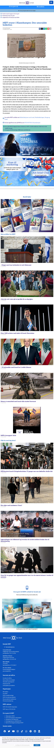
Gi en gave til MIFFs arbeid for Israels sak (27, 592)
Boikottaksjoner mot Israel (27, 117)
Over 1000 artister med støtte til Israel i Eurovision (17, 333)
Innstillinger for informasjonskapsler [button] (22, 745)
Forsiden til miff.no (7, 678)
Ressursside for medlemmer (9, 699)
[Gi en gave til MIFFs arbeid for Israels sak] (27, 587)
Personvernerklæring (8, 701)
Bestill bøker (27, 197)
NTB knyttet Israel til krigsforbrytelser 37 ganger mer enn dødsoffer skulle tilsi (27, 471)
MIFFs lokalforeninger (8, 695)
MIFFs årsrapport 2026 (8, 435)
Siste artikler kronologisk (9, 680)
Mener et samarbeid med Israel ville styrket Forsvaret (18, 401)
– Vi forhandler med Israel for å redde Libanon (16, 367)
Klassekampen (36, 122)
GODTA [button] (36, 745)
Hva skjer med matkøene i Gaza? (11, 505)
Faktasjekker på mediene (9, 685)
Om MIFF (5, 693)
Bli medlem (40, 7)
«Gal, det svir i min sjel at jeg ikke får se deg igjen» (17, 299)
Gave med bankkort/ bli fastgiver (13, 717)
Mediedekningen (39, 117)
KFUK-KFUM (28, 122)
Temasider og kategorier (8, 681)
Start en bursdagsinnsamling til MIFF (14, 722)
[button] (42, 29)
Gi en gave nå (13, 7)
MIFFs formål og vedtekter (9, 697)
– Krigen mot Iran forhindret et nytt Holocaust (16, 265)
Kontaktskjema (10, 647)
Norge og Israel (6, 683)
